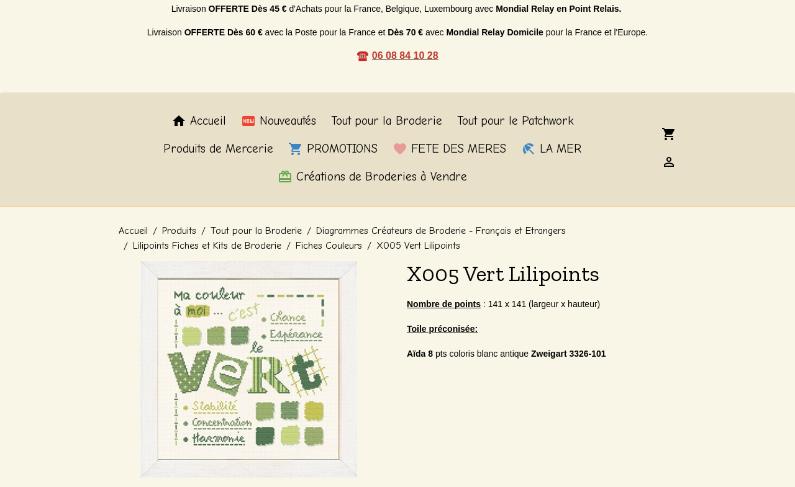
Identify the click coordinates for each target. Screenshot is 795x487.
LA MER (551, 149)
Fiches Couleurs (329, 245)
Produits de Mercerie (218, 149)
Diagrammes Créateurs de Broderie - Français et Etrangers (441, 230)
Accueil (198, 121)
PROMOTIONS (333, 149)
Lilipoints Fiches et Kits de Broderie (207, 245)
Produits (179, 230)
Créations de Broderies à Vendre (372, 176)
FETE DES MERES (449, 149)
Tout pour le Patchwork (515, 121)
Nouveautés (278, 121)
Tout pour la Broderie (386, 121)
